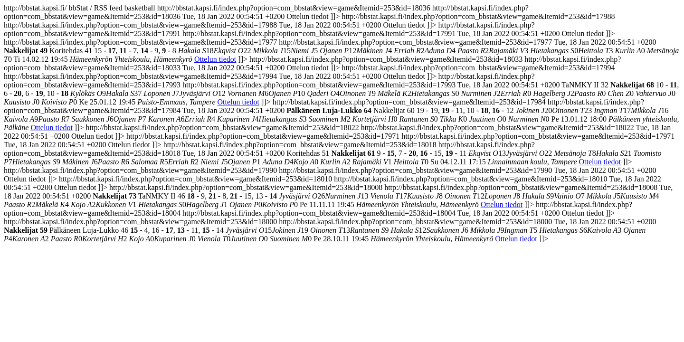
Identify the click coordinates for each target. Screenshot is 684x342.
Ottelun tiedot (215, 59)
